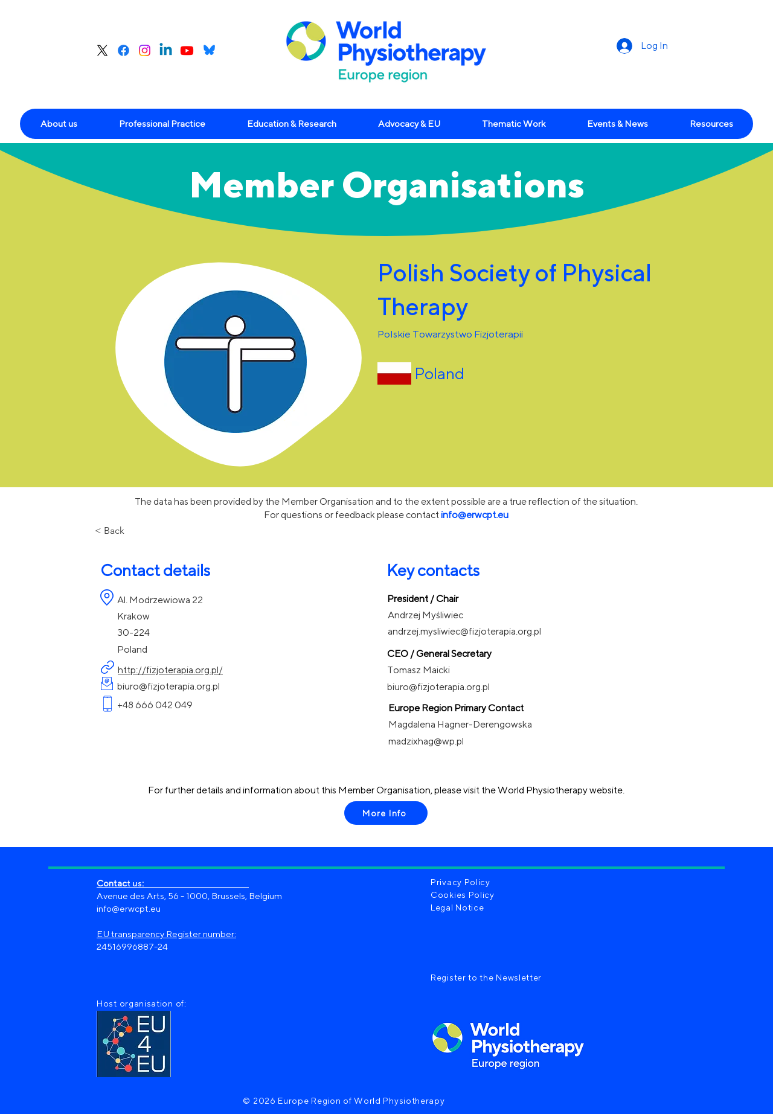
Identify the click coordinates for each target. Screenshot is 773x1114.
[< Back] (134, 531)
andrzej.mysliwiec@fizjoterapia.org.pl (464, 631)
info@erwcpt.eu (129, 908)
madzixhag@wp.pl (426, 741)
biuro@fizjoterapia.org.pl (168, 686)
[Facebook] (123, 50)
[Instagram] (144, 50)
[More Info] (386, 813)
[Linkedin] (165, 50)
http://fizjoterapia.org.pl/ (170, 670)
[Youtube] (186, 50)
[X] (102, 50)
